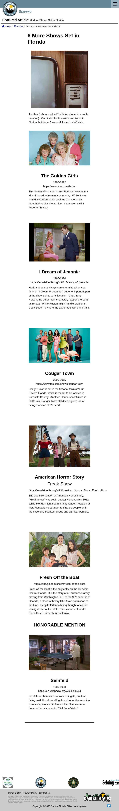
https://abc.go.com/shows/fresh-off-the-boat (59, 583)
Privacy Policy (30, 793)
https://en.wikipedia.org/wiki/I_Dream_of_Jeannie (59, 282)
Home (6, 26)
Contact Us (44, 793)
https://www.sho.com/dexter (59, 186)
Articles (18, 26)
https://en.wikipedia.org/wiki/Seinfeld (59, 690)
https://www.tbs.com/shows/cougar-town (59, 383)
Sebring (25, 11)
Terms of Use (14, 793)
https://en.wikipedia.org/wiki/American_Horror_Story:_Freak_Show (68, 490)
